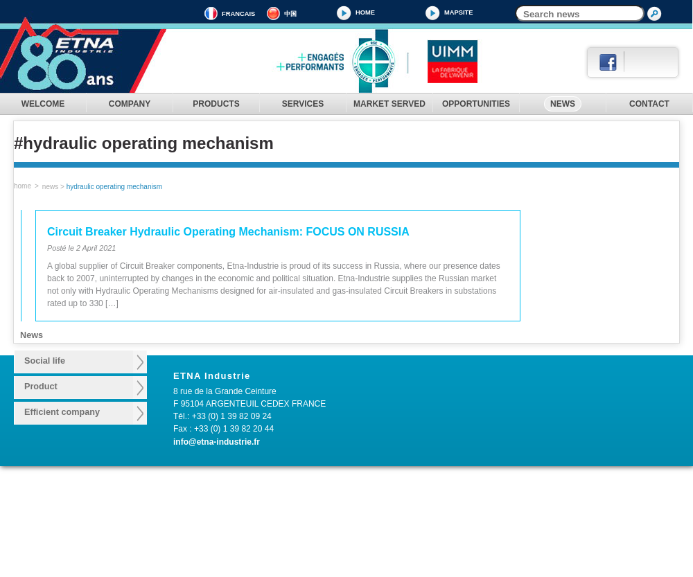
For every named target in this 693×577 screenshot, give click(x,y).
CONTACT (649, 104)
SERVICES (303, 104)
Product (41, 386)
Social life (44, 361)
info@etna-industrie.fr (216, 442)
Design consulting (336, 499)
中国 (290, 13)
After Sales (323, 512)
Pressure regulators (222, 552)
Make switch (209, 512)
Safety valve (208, 539)
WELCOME (43, 104)
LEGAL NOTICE (30, 526)
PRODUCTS (216, 104)
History (118, 499)
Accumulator (209, 526)
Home (365, 12)
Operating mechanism (226, 499)
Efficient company (62, 412)
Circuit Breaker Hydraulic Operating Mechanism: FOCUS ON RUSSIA (228, 232)
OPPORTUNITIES (476, 104)
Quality (118, 526)
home (22, 186)
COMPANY (129, 104)
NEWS (562, 104)
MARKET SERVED (389, 104)
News (50, 186)
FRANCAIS (238, 13)
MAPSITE (458, 12)
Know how (124, 512)
